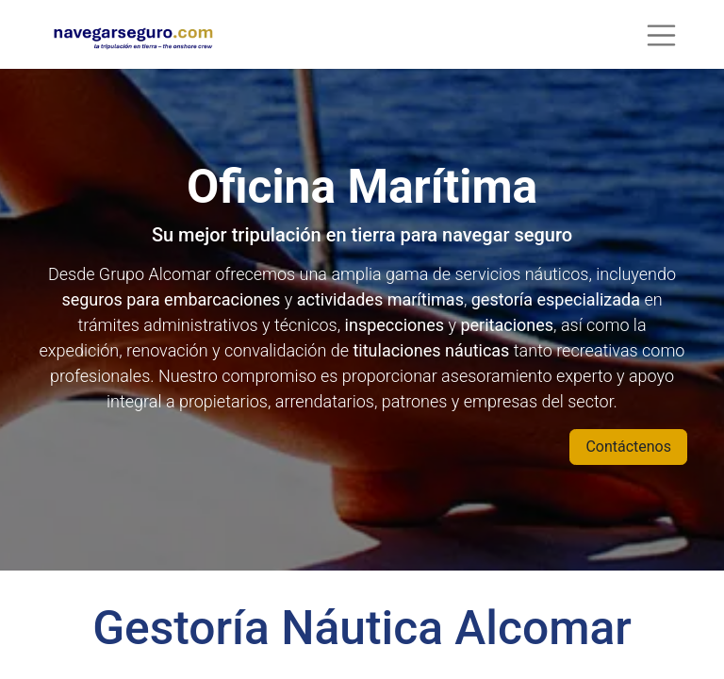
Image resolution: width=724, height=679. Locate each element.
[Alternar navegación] (661, 34)
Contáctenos (628, 446)
